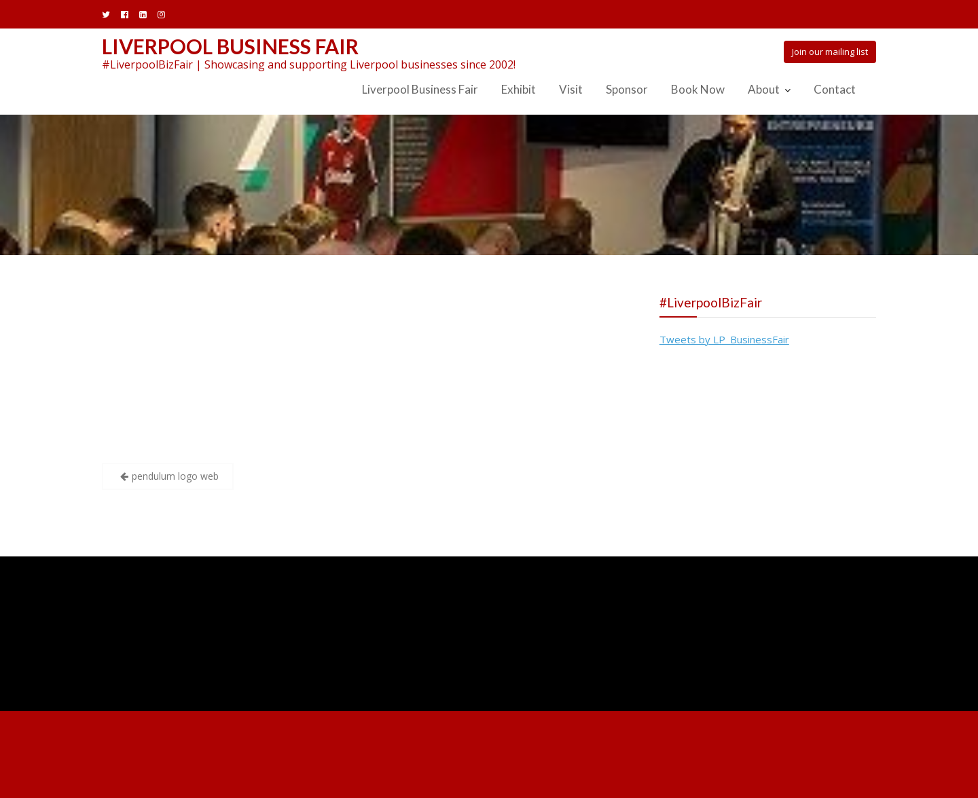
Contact (835, 89)
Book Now (698, 89)
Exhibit (518, 89)
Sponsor (627, 89)
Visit (571, 89)
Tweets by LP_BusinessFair (724, 339)
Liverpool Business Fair (230, 46)
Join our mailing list (830, 51)
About (764, 89)
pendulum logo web (175, 476)
